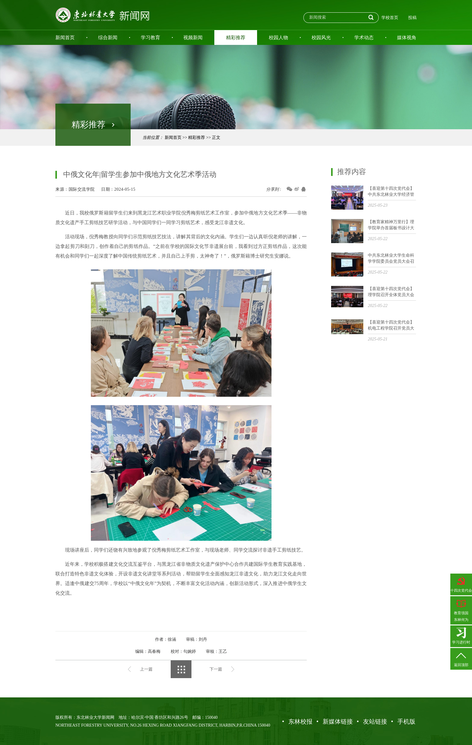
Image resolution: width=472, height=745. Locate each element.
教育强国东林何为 (461, 610)
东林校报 (300, 721)
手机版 (406, 721)
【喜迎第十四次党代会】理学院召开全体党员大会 (391, 291)
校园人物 (278, 37)
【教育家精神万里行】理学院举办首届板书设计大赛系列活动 (391, 225)
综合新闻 (107, 37)
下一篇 (216, 669)
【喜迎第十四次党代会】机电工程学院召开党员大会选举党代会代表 (391, 325)
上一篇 (146, 669)
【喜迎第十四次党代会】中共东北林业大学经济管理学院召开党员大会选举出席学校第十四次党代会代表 (391, 191)
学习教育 (150, 37)
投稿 (412, 17)
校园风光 (321, 37)
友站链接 (375, 721)
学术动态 (364, 37)
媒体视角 (406, 37)
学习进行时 (461, 635)
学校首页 (389, 17)
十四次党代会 (461, 584)
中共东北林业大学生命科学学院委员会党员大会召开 (391, 258)
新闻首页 (65, 37)
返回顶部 (461, 658)
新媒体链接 (338, 721)
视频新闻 (193, 37)
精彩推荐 (235, 37)
